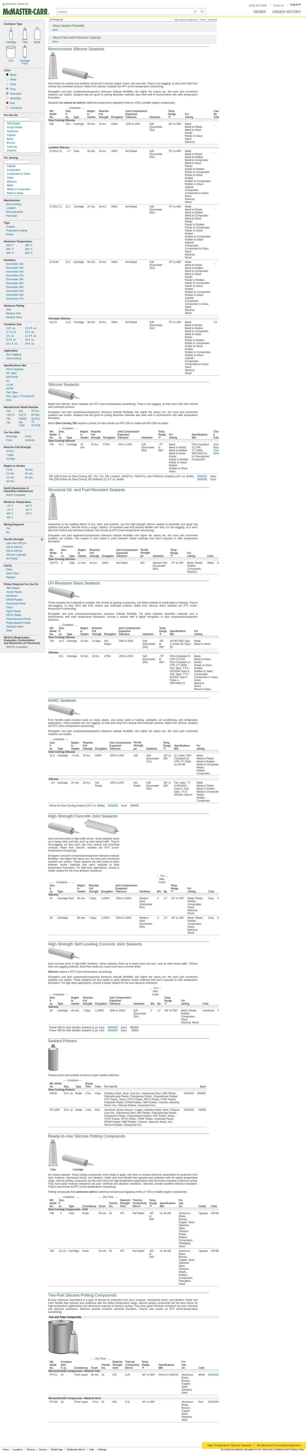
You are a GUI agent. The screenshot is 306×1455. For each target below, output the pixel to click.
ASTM (9, 388)
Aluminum (15, 93)
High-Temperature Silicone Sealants (229, 1445)
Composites (13, 170)
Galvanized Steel (16, 603)
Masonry (12, 181)
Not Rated (12, 558)
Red (12, 103)
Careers (43, 1449)
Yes (8, 528)
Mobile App (57, 1449)
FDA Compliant (15, 369)
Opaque (10, 577)
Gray (13, 89)
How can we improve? (186, 19)
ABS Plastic (13, 123)
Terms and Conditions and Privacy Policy (283, 1449)
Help (91, 1449)
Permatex (11, 216)
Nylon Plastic (13, 611)
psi (14, 547)
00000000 (213, 1374)
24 (10, 451)
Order (259, 12)
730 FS (10, 415)
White (13, 79)
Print (202, 19)
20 (30, 339)
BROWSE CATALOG (16, 4)
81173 (22, 415)
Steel (9, 630)
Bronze (11, 143)
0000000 (202, 476)
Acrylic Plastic (15, 127)
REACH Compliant (16, 647)
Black (13, 75)
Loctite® (11, 208)
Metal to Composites (18, 189)
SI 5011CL (35, 420)
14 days (10, 459)
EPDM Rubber (14, 599)
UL (7, 381)
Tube (25, 42)
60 (29, 477)
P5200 (22, 418)
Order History (286, 12)
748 (8, 418)
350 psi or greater (16, 554)
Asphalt (11, 135)
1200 (22, 424)
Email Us (278, 5)
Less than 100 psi (16, 543)
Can (11, 60)
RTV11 (35, 411)
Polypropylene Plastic (18, 623)
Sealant (10, 226)
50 (29, 473)
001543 (20, 396)
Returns (31, 1449)
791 (8, 422)
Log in (295, 4)
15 (10, 477)
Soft (8, 309)
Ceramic (11, 150)
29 (30, 343)
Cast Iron (12, 146)
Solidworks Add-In (75, 1449)
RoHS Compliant (15, 495)
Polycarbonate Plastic (18, 619)
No (7, 532)
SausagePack (25, 62)
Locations (18, 1449)
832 (21, 411)
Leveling (13, 358)
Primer (10, 234)
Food (9, 440)
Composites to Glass (19, 174)
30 (29, 469)
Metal (10, 185)
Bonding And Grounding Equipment (279, 1445)
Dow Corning (13, 204)
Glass (10, 177)
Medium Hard (14, 317)
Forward (212, 19)
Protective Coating (16, 230)
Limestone (16, 108)
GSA (9, 400)
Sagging (13, 354)
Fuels (28, 436)
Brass (10, 139)
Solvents (30, 440)
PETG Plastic (13, 615)
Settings (102, 1449)
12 (30, 332)
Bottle (37, 42)
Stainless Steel (14, 626)
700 (8, 411)
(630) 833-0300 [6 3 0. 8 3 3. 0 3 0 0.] (258, 5)
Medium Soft (13, 313)
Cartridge (11, 42)
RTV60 (35, 415)
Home (6, 1449)
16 (11, 328)
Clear (13, 84)
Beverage (11, 436)
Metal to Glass (15, 193)
